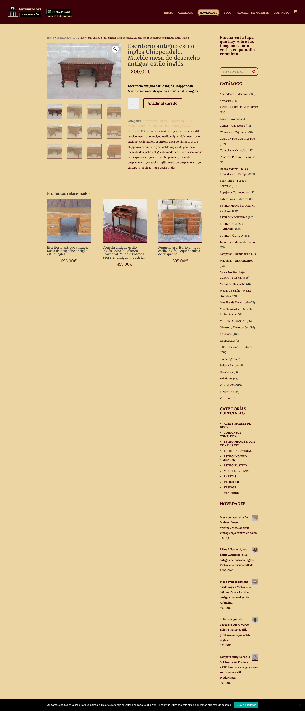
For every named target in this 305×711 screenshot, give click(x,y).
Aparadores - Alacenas (234, 94)
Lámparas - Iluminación (235, 254)
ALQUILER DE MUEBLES (253, 12)
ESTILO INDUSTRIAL (233, 217)
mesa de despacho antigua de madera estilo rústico (161, 152)
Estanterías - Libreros (234, 199)
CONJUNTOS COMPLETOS (237, 138)
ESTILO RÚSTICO (67, 37)
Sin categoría (228, 359)
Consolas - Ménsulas (233, 150)
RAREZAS (226, 334)
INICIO (168, 12)
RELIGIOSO (227, 340)
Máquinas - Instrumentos (236, 260)
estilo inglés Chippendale (178, 147)
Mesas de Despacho (232, 284)
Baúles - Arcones (231, 119)
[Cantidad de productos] (133, 103)
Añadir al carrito (163, 103)
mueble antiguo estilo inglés (157, 167)
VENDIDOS (227, 385)
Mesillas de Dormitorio (235, 302)
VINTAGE (226, 392)
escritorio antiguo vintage (172, 141)
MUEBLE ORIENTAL (233, 321)
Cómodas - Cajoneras (234, 132)
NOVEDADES (208, 12)
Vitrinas (225, 398)
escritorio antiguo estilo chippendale (162, 136)
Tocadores (226, 372)
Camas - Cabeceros (232, 125)
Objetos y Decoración (234, 327)
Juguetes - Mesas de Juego (237, 242)
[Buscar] (254, 72)
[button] (115, 49)
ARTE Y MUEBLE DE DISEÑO (239, 107)
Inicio (50, 37)
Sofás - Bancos (229, 365)
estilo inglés (153, 147)
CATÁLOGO (185, 12)
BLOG (227, 12)
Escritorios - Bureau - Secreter (163, 121)
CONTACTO (281, 12)
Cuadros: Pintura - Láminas (237, 157)
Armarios (226, 100)
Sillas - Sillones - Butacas (236, 347)
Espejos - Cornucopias (234, 192)
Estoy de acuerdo (246, 704)
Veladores (226, 378)
